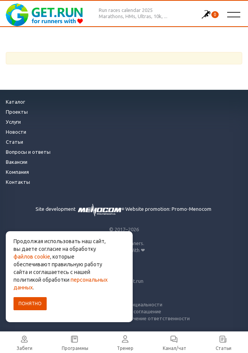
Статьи (14, 142)
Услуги (13, 121)
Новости (16, 131)
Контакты (18, 182)
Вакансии (16, 162)
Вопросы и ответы (28, 152)
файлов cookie (31, 257)
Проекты (17, 111)
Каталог (15, 101)
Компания (17, 172)
